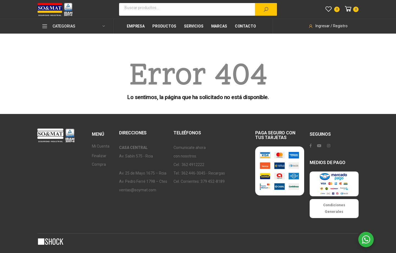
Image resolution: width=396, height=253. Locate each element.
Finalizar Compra (99, 160)
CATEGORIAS (58, 26)
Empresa (136, 26)
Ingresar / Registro (328, 26)
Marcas (219, 26)
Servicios (194, 26)
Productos (164, 26)
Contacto (245, 26)
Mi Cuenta (100, 146)
